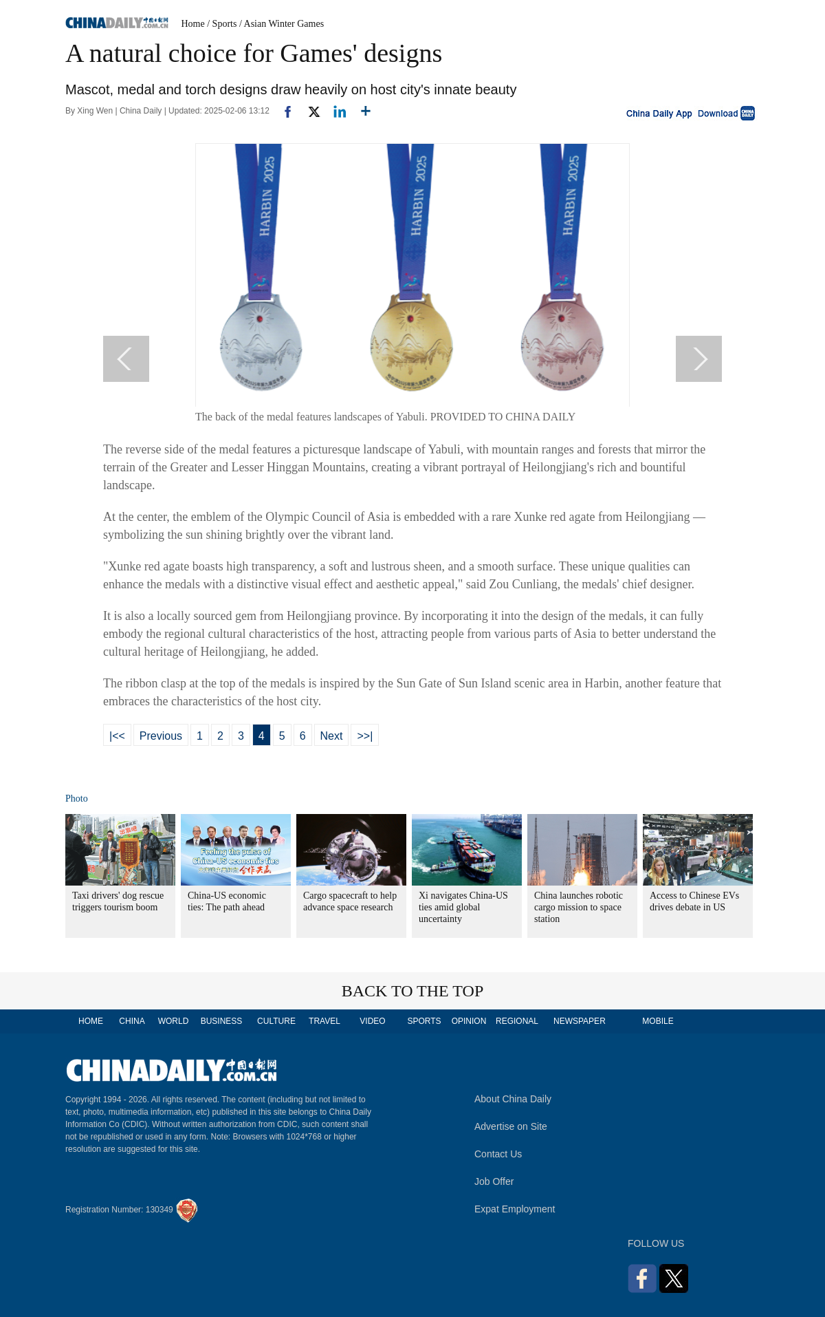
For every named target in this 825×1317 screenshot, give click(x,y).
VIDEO (372, 1021)
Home (193, 24)
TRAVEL (324, 1021)
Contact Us (498, 1153)
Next (331, 736)
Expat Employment (515, 1208)
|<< (117, 736)
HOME (90, 1021)
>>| (365, 736)
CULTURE (276, 1021)
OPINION (469, 1021)
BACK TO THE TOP (413, 991)
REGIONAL (517, 1021)
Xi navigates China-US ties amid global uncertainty (463, 907)
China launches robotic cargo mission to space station (578, 907)
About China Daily (512, 1098)
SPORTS (424, 1021)
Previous (161, 736)
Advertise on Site (510, 1126)
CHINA (131, 1021)
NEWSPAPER (578, 1021)
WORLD (173, 1021)
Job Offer (494, 1181)
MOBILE (657, 1021)
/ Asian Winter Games (281, 24)
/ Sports (221, 24)
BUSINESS (222, 1021)
